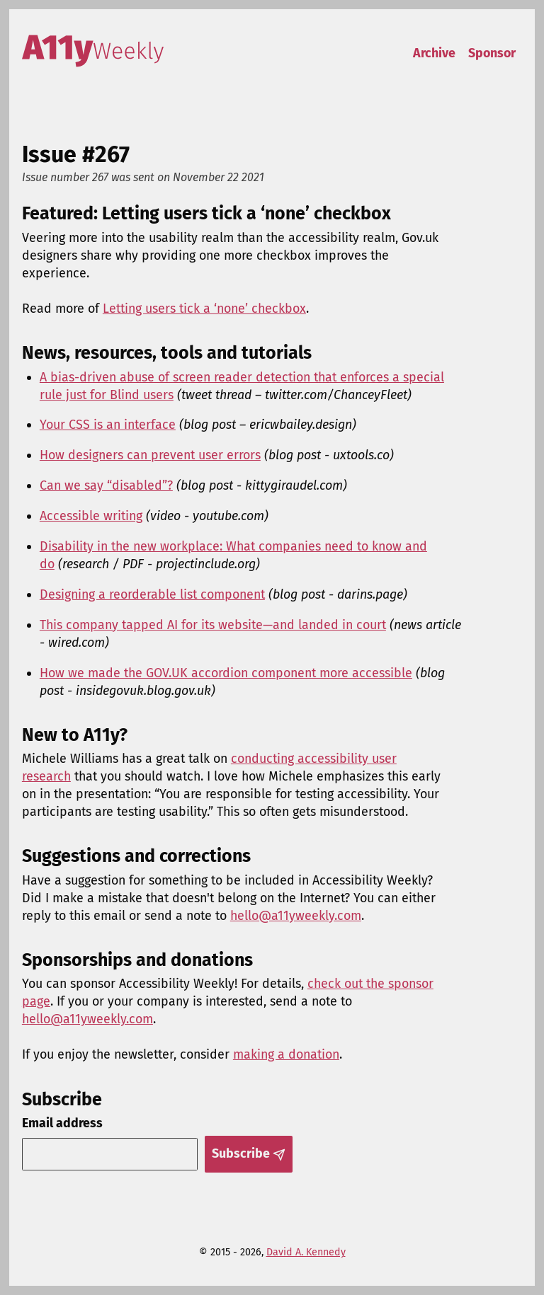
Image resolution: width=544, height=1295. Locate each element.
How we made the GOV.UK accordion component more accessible (226, 673)
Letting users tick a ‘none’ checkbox (204, 308)
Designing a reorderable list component (152, 594)
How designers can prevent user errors (150, 455)
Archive (434, 53)
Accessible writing (91, 516)
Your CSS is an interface (108, 424)
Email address (62, 1123)
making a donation (286, 1054)
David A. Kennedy (306, 1252)
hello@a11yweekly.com (295, 915)
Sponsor (492, 53)
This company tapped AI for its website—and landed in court (213, 625)
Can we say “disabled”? (106, 485)
